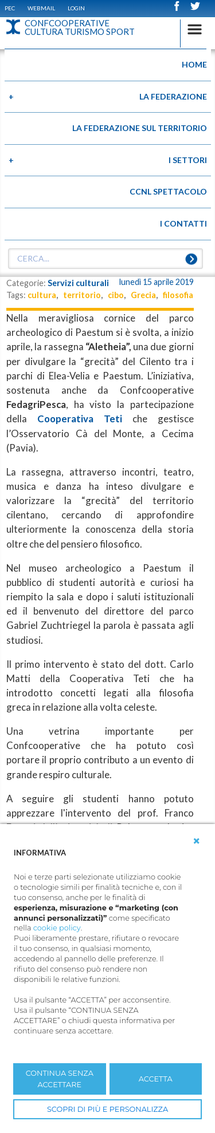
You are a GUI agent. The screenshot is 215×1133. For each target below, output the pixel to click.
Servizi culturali (78, 283)
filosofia (178, 295)
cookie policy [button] (57, 928)
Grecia (143, 295)
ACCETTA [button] (156, 1079)
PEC (10, 8)
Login (76, 8)
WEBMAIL (41, 8)
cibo (116, 295)
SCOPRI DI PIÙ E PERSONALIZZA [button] (107, 1109)
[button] (196, 841)
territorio (82, 295)
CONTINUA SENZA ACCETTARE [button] (59, 1078)
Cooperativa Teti (79, 419)
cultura (42, 295)
